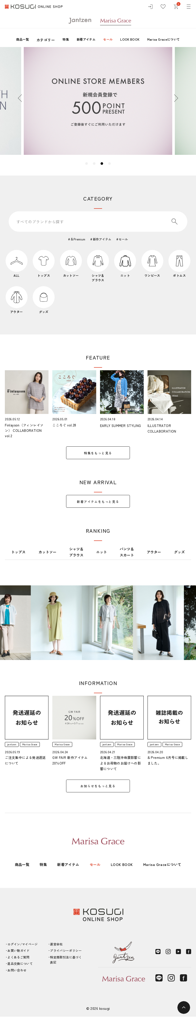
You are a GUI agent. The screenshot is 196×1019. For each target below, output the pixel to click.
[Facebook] (188, 954)
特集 (60, 39)
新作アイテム (102, 239)
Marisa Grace (34, 746)
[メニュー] (188, 7)
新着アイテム (82, 39)
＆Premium (77, 239)
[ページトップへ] (183, 1007)
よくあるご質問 (18, 959)
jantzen (12, 746)
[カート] (175, 7)
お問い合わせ (16, 972)
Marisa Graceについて (169, 39)
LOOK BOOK (131, 39)
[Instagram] (168, 954)
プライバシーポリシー (66, 953)
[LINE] (158, 954)
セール (106, 39)
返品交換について (20, 966)
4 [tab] (109, 163)
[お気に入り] (163, 7)
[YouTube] (178, 954)
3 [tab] (102, 163)
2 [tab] (94, 163)
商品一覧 (15, 39)
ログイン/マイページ (22, 946)
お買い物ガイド (18, 953)
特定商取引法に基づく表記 (66, 962)
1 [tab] (86, 163)
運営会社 (56, 946)
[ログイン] (150, 7)
